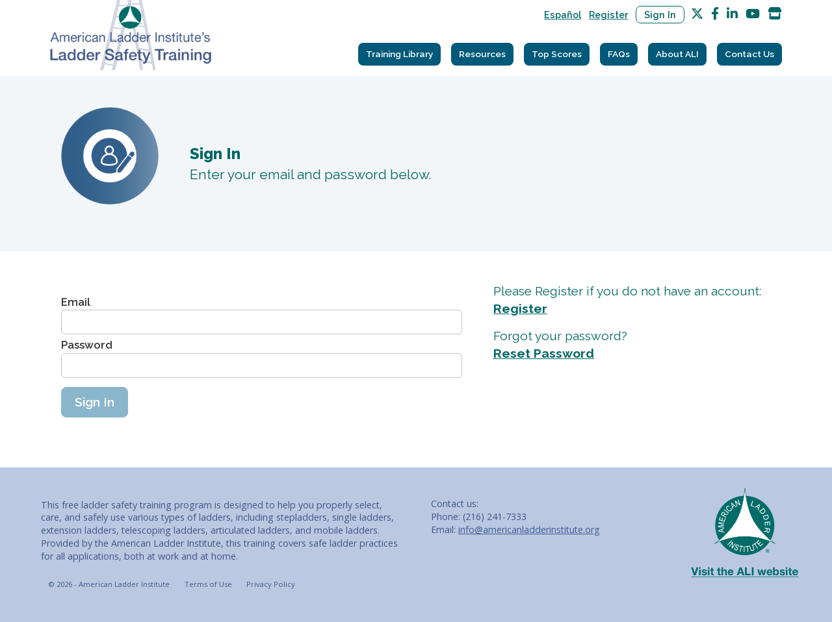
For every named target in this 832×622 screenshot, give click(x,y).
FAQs (619, 54)
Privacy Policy (270, 584)
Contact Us (749, 54)
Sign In (660, 14)
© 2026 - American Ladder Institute (109, 584)
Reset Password (543, 353)
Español (562, 14)
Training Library (399, 54)
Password (86, 344)
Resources (482, 54)
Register (608, 14)
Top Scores (557, 54)
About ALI (677, 54)
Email (75, 301)
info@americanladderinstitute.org (529, 529)
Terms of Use (208, 584)
